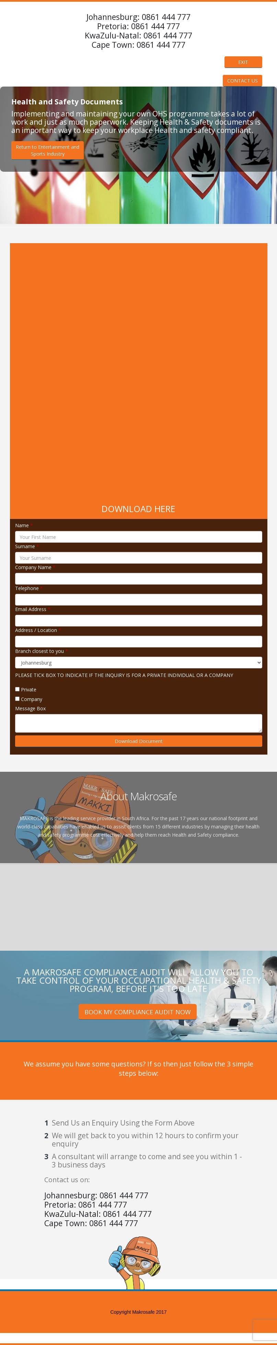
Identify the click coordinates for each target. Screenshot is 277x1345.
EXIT (243, 62)
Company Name (35, 567)
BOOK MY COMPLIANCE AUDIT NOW (137, 1012)
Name (24, 525)
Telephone (29, 588)
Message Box (30, 708)
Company (31, 699)
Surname (27, 546)
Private (28, 689)
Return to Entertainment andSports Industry (47, 150)
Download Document (139, 741)
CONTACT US (242, 80)
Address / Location (38, 630)
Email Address (32, 609)
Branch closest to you (41, 651)
